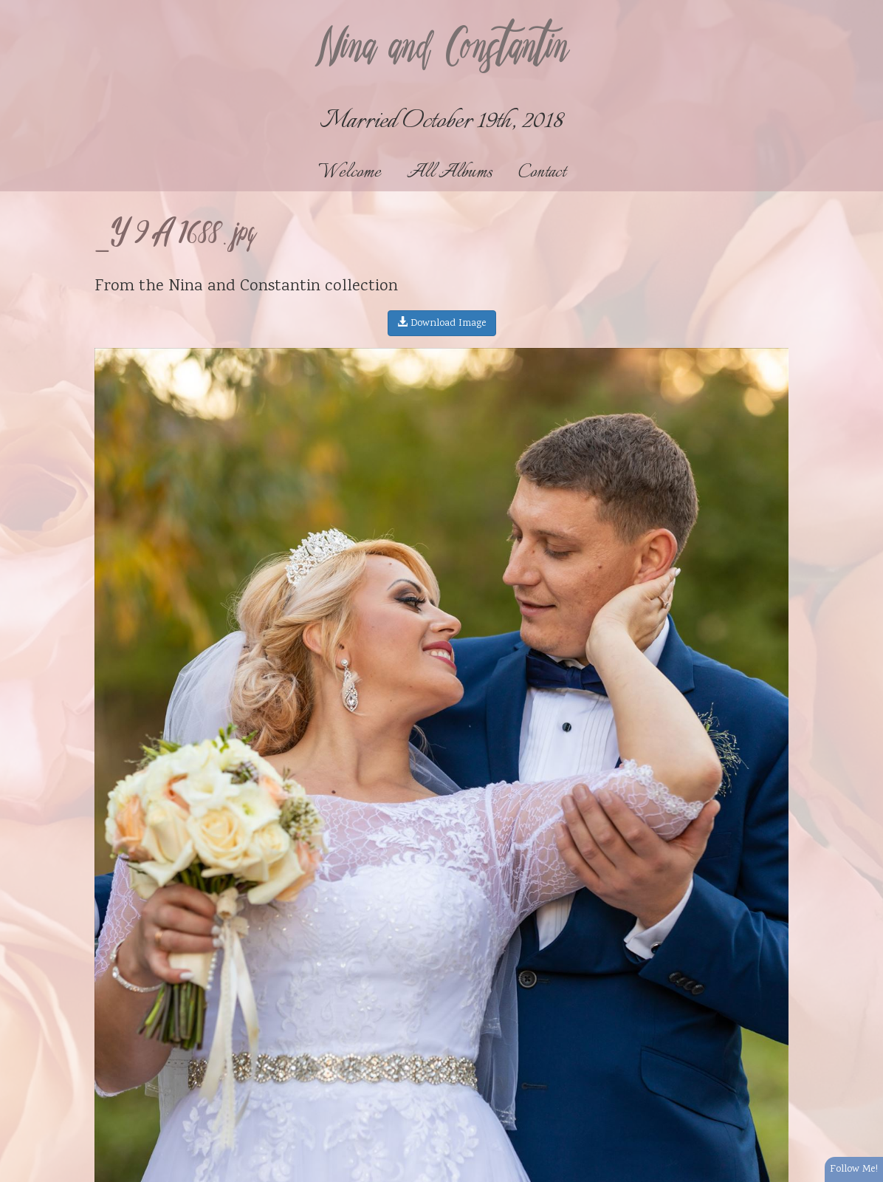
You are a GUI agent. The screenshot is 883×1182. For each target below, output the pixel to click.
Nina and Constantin (441, 49)
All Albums (449, 172)
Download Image (442, 323)
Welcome (349, 172)
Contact (542, 172)
